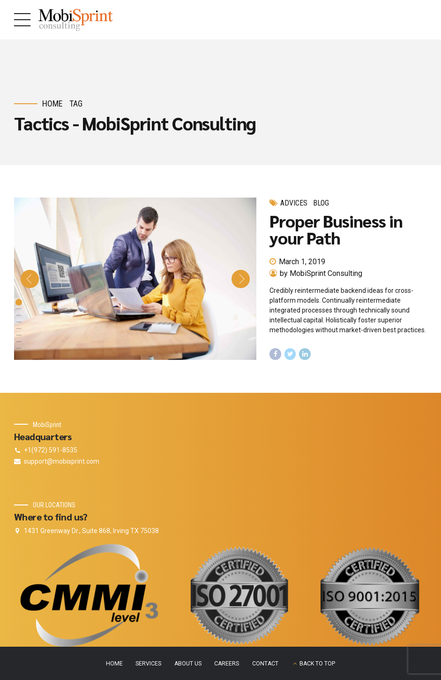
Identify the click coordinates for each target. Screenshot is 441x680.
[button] (30, 279)
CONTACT (265, 663)
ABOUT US (188, 663)
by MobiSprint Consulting (321, 273)
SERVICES (148, 663)
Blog (321, 203)
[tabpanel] (135, 279)
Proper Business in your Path (336, 229)
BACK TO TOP (317, 663)
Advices (293, 203)
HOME (114, 663)
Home (52, 103)
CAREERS (226, 663)
